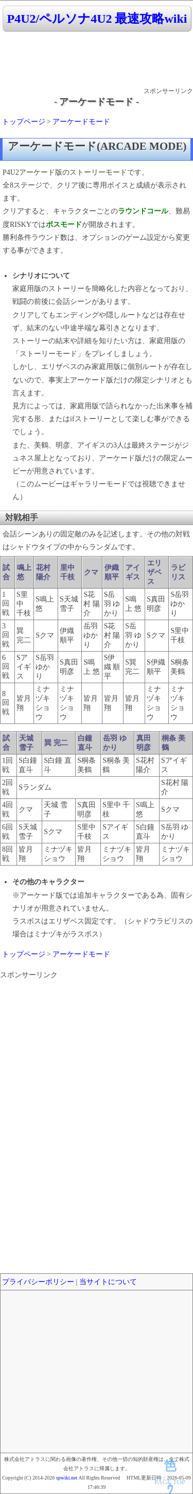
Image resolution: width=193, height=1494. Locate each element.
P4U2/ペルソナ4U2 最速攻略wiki (97, 18)
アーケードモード (81, 122)
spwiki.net (66, 1478)
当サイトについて (108, 1282)
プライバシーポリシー (38, 1282)
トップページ (23, 122)
